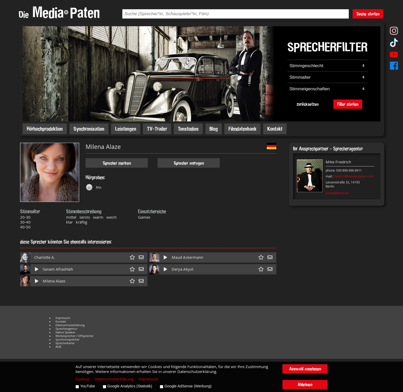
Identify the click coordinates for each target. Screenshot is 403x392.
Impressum (63, 318)
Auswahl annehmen (305, 369)
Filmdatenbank (242, 128)
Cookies (82, 379)
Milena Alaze (54, 281)
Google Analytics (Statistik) (129, 386)
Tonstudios (188, 128)
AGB (58, 347)
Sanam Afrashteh (58, 269)
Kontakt (274, 128)
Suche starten (367, 14)
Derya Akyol (182, 269)
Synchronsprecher (67, 339)
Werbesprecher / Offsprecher (75, 336)
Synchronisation (89, 128)
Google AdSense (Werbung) (188, 386)
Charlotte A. (44, 257)
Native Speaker (65, 332)
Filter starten (347, 104)
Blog (213, 128)
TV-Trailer (157, 128)
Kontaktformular (337, 193)
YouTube (87, 386)
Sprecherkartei (65, 343)
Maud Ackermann (187, 257)
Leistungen (125, 128)
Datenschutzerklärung (70, 325)
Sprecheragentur (66, 329)
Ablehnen (305, 384)
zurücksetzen (307, 104)
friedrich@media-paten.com (353, 176)
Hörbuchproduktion (45, 128)
